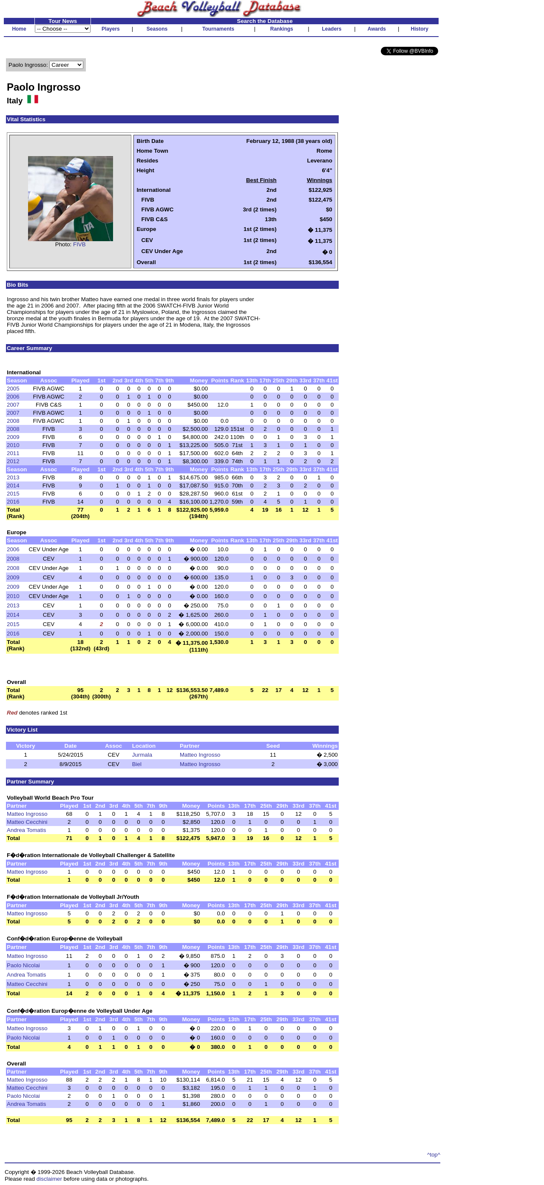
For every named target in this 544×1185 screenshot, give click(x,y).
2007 (13, 405)
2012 (13, 461)
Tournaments (218, 29)
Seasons (157, 29)
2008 (13, 421)
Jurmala (142, 755)
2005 (13, 388)
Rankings (281, 29)
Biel (137, 764)
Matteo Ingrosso (200, 755)
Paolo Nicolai (23, 965)
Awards (377, 29)
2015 (13, 493)
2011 (13, 453)
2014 (13, 485)
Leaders (331, 29)
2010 (13, 445)
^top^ (433, 1154)
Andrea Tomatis (26, 830)
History (419, 29)
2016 (13, 501)
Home (19, 29)
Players (111, 29)
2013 (13, 477)
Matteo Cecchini (27, 822)
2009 (13, 437)
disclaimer (49, 1179)
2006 (13, 396)
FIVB (79, 244)
